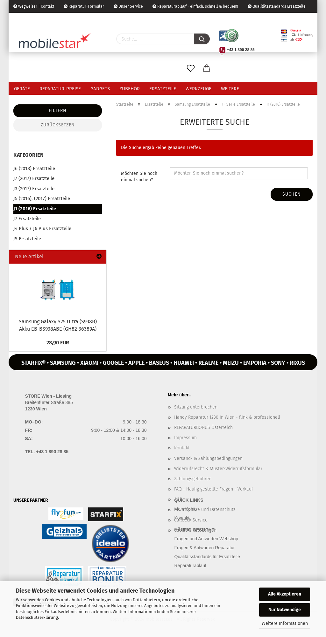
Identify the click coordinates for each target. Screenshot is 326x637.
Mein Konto (185, 509)
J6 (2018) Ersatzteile (34, 168)
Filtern (58, 110)
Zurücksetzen (58, 125)
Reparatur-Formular (84, 6)
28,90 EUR (57, 343)
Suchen (291, 194)
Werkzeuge (198, 89)
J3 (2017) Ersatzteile (33, 188)
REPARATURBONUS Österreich (203, 427)
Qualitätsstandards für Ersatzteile (207, 556)
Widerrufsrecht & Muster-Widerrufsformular (218, 468)
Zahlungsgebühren (192, 479)
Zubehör (129, 89)
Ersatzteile (162, 89)
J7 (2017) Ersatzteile (33, 178)
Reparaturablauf (190, 565)
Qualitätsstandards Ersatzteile (277, 6)
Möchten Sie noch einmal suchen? (139, 177)
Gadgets (100, 89)
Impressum (185, 437)
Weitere (230, 89)
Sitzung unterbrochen (195, 407)
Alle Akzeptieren (284, 594)
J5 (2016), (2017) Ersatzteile (41, 198)
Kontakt (182, 448)
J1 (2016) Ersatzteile (34, 209)
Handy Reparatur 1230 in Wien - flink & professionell (227, 417)
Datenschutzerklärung (37, 617)
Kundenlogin (75, 19)
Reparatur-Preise (60, 89)
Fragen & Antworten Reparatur (204, 547)
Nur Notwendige (284, 609)
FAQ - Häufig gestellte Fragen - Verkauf (213, 489)
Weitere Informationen (285, 623)
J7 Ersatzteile (27, 218)
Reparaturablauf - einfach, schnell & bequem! (195, 6)
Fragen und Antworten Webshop (206, 538)
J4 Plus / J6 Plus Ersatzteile (42, 228)
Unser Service (128, 6)
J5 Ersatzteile (27, 239)
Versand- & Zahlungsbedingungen (208, 458)
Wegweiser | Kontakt (33, 6)
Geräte (22, 89)
